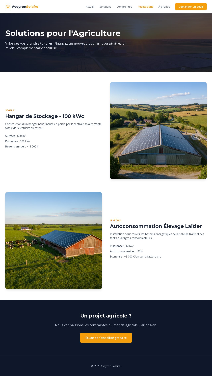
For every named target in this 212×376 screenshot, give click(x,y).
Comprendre (124, 6)
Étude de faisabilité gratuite (106, 338)
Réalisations (145, 6)
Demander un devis (191, 6)
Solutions (105, 6)
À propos (164, 6)
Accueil (90, 6)
